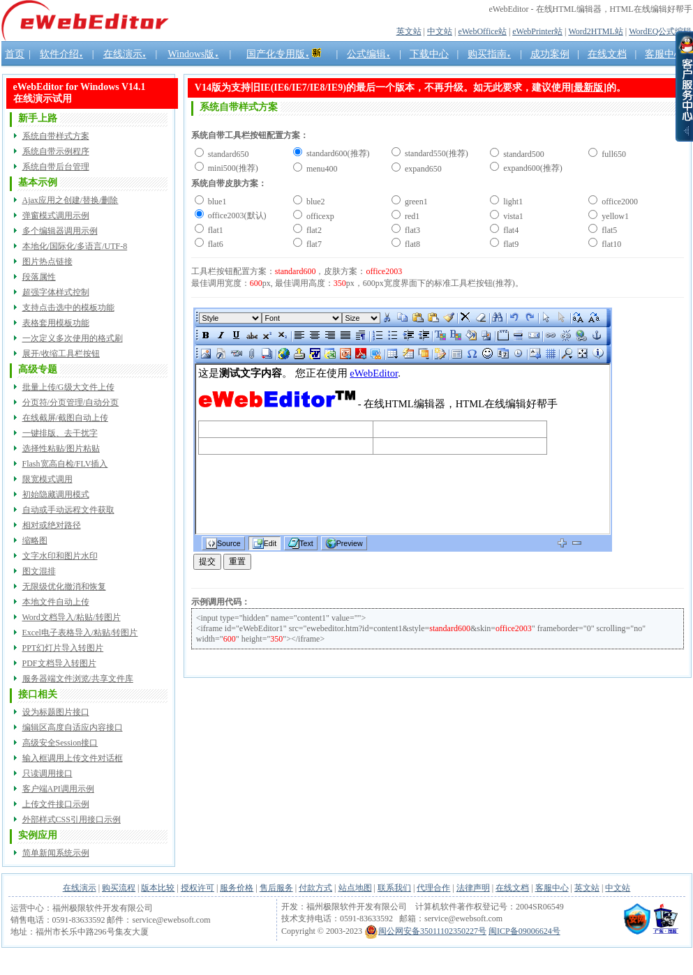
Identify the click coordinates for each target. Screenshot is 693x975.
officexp (319, 216)
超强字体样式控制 (55, 292)
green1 (415, 201)
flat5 (608, 230)
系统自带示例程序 (55, 151)
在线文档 (512, 888)
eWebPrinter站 (537, 31)
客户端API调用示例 (58, 789)
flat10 (610, 244)
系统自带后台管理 (55, 167)
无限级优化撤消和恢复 (64, 586)
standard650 (227, 154)
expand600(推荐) (531, 168)
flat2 (313, 230)
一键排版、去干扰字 (60, 433)
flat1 (214, 230)
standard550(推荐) (435, 153)
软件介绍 (61, 54)
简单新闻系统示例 (55, 853)
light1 (512, 201)
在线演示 (125, 54)
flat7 (313, 244)
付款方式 (315, 888)
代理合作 (433, 888)
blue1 (216, 201)
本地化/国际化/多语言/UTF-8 (75, 246)
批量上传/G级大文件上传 (68, 387)
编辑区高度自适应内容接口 (72, 727)
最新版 (588, 87)
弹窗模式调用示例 (55, 215)
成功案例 (549, 54)
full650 (612, 154)
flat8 (411, 244)
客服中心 (552, 888)
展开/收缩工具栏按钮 (61, 353)
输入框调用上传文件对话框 (72, 758)
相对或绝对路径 (51, 525)
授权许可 (197, 888)
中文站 (439, 31)
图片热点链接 (47, 261)
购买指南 (489, 54)
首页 (14, 54)
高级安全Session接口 (60, 743)
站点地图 (355, 888)
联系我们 (394, 888)
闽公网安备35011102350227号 (425, 931)
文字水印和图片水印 (60, 556)
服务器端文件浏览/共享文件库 (77, 678)
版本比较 (157, 888)
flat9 (510, 244)
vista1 (512, 216)
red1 (411, 216)
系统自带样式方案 (55, 136)
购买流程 (118, 888)
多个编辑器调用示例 (60, 231)
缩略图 (34, 540)
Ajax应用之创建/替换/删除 (70, 200)
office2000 (618, 201)
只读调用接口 (47, 773)
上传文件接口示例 (55, 804)
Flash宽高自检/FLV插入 (65, 464)
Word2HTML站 (595, 31)
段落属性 (39, 277)
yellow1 (614, 216)
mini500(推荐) (232, 168)
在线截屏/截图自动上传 (65, 418)
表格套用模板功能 (55, 323)
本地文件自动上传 (55, 602)
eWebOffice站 (482, 31)
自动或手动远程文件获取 (68, 510)
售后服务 (276, 888)
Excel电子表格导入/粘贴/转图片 (80, 632)
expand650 (422, 169)
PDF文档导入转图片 (59, 663)
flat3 (411, 230)
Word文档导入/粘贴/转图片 (71, 617)
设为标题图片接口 (55, 712)
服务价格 (236, 888)
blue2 (314, 201)
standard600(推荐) (337, 153)
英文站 (409, 31)
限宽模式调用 (47, 479)
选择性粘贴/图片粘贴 (61, 448)
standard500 (522, 154)
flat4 (510, 230)
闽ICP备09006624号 (524, 931)
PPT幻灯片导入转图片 (63, 648)
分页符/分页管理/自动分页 (70, 402)
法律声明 (473, 888)
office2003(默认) (236, 215)
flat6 (214, 244)
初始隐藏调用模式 (55, 494)
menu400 (321, 169)
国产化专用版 (277, 54)
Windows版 (192, 54)
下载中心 (429, 54)
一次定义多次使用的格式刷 (72, 338)
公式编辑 (368, 54)
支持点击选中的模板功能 (68, 307)
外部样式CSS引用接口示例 (71, 819)
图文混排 (39, 571)
